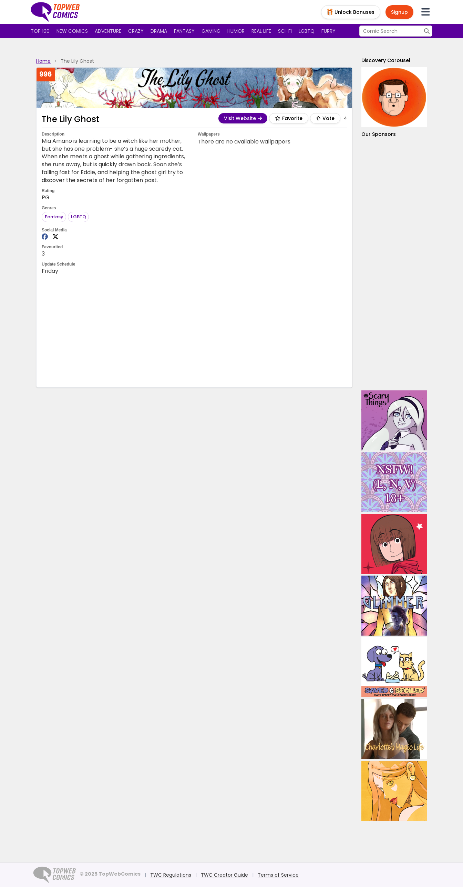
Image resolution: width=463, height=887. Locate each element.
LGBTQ (307, 31)
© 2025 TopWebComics (110, 873)
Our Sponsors (378, 134)
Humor (236, 31)
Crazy (136, 31)
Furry (328, 31)
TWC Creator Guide (224, 874)
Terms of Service (278, 874)
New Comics (72, 31)
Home (43, 61)
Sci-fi (285, 31)
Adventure (108, 31)
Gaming (211, 31)
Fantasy (184, 31)
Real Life (261, 31)
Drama (159, 31)
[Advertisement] (194, 330)
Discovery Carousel (385, 60)
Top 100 (40, 31)
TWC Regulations (170, 874)
